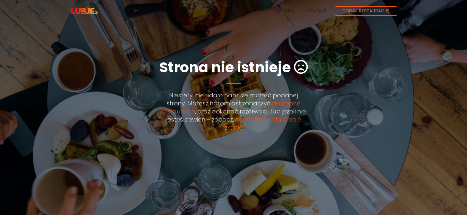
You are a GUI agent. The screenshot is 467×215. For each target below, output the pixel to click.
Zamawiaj (285, 11)
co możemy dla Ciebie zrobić (263, 123)
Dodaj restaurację (366, 11)
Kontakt (316, 11)
